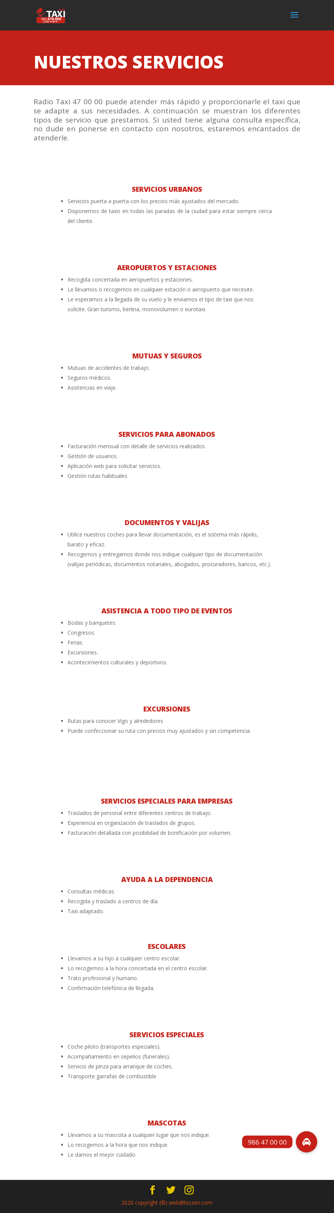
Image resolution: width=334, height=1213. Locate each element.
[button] (306, 1142)
